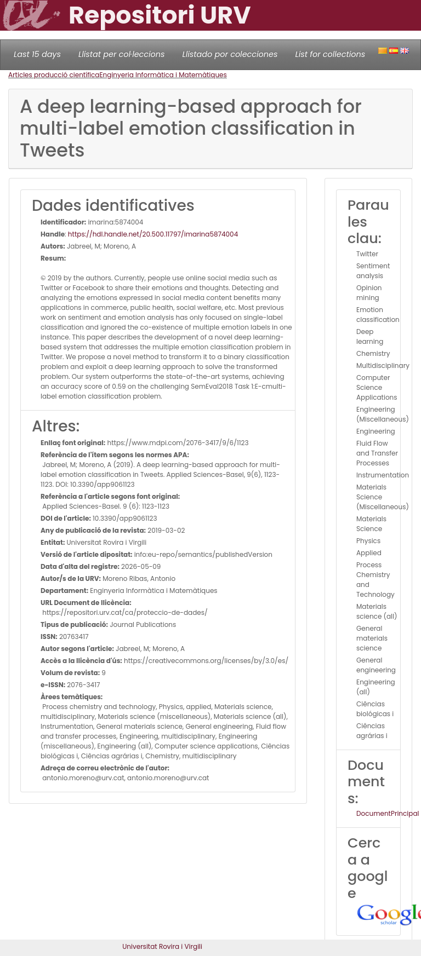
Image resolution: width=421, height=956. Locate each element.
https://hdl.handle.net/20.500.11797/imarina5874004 (153, 234)
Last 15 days (37, 54)
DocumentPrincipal (387, 813)
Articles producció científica (53, 74)
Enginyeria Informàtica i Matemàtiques (162, 74)
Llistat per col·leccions (121, 54)
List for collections (330, 54)
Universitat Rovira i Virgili (162, 946)
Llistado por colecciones (230, 54)
